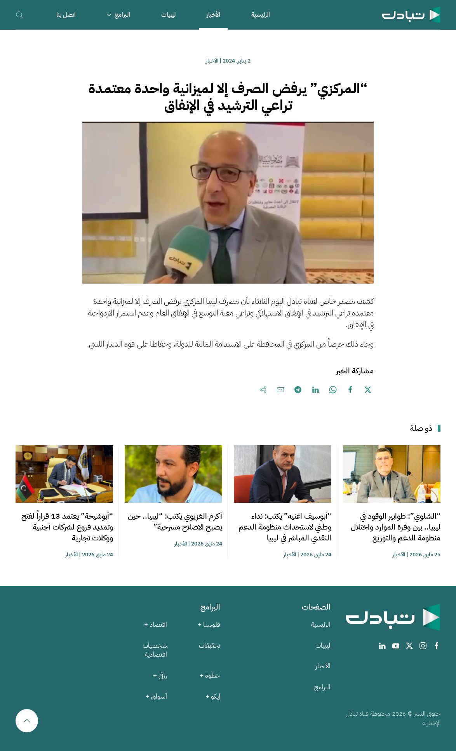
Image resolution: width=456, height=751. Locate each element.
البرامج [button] (118, 14)
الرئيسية (260, 14)
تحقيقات (209, 645)
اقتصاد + (155, 624)
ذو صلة (421, 428)
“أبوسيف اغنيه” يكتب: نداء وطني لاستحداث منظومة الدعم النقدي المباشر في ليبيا (284, 527)
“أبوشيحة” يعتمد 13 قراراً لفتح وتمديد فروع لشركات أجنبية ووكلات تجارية (67, 527)
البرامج (322, 687)
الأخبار (213, 14)
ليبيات (168, 14)
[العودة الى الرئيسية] (411, 14)
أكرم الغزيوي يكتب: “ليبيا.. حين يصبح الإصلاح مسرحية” (175, 521)
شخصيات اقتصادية (155, 650)
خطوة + (210, 675)
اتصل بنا (66, 14)
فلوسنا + (209, 624)
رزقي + (160, 675)
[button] (19, 14)
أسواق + (156, 696)
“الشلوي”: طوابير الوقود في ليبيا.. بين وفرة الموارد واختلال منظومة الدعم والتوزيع (395, 527)
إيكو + (212, 696)
